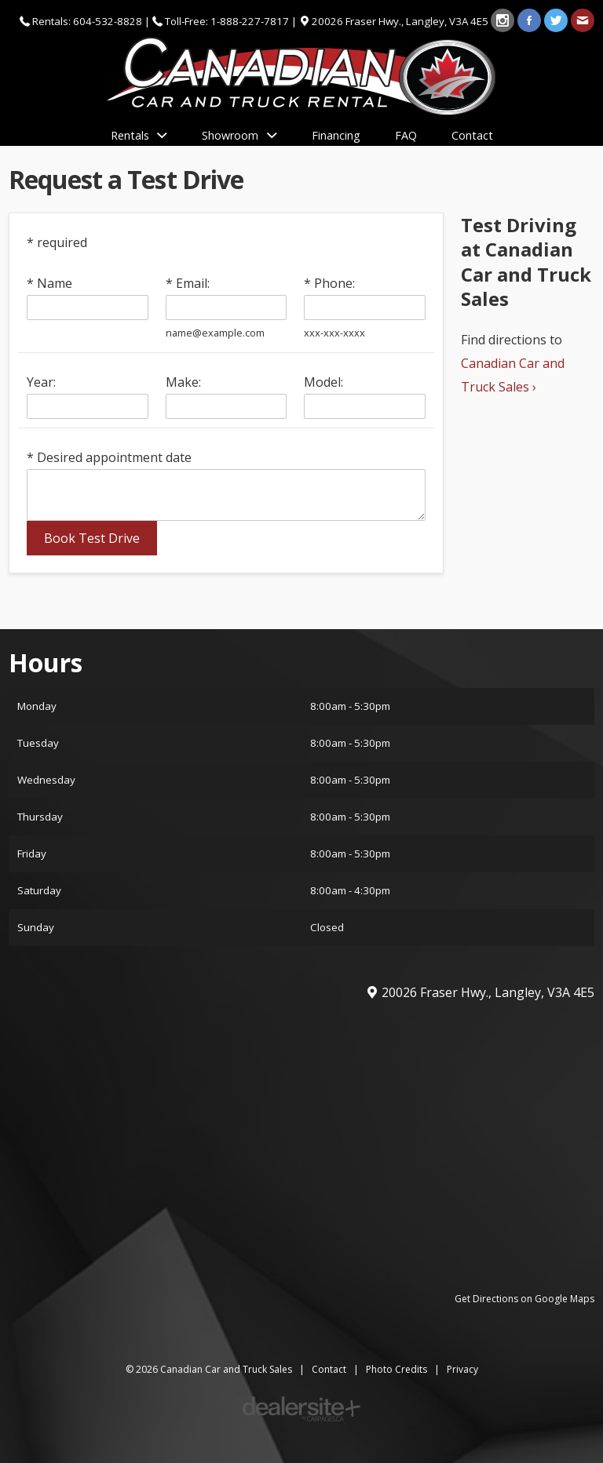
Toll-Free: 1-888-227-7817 (227, 21)
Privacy (462, 1369)
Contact (329, 1369)
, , (401, 21)
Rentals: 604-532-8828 (87, 21)
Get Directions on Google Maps (524, 1298)
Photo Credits (396, 1369)
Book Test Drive (92, 538)
